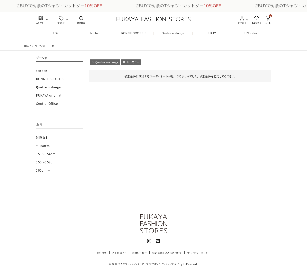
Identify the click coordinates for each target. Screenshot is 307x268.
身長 (39, 125)
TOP (55, 33)
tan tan (95, 33)
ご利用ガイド (119, 253)
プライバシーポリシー (198, 253)
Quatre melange (173, 33)
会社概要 (102, 253)
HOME (27, 46)
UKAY (212, 33)
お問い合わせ (139, 253)
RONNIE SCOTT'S (134, 33)
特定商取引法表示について (166, 253)
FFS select (251, 33)
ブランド (41, 58)
